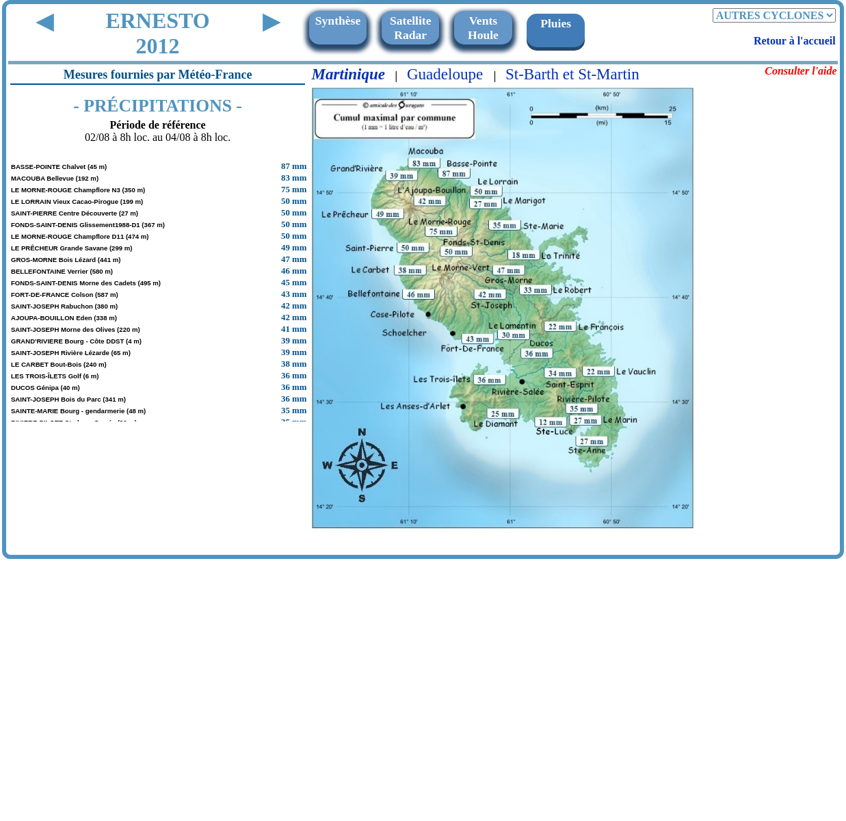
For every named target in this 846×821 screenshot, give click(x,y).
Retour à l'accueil (795, 41)
